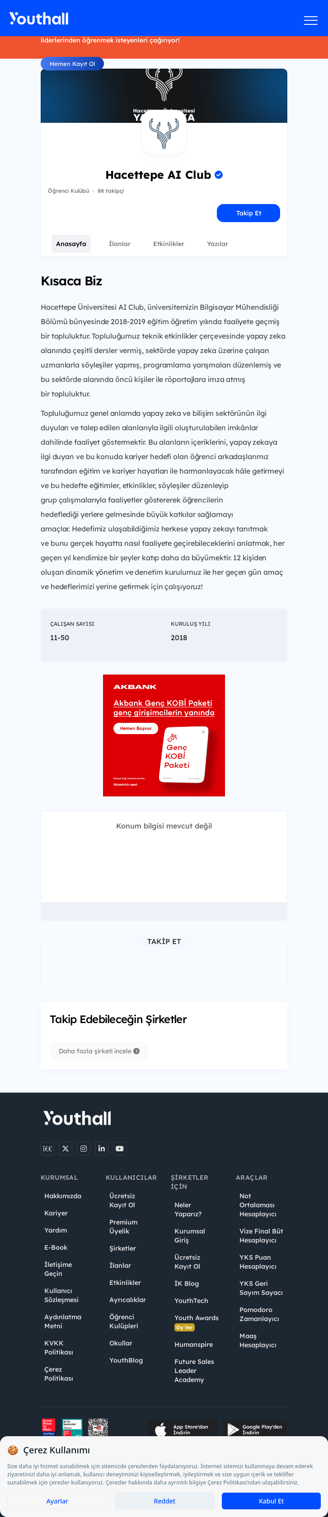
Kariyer (56, 1213)
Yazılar (217, 244)
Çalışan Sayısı (72, 623)
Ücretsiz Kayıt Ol (122, 1200)
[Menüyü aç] (311, 20)
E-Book (55, 1247)
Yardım (55, 1230)
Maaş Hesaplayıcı (257, 1340)
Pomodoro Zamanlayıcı (259, 1314)
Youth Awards (196, 1322)
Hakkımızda (62, 1196)
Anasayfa (71, 244)
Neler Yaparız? (187, 1209)
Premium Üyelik (123, 1226)
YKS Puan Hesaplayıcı (257, 1261)
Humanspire (193, 1344)
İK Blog (186, 1284)
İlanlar (120, 244)
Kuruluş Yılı (191, 623)
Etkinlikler (168, 244)
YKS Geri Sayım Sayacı (261, 1288)
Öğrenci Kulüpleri (123, 1321)
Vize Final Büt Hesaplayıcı (261, 1235)
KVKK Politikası (58, 1347)
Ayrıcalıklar (127, 1300)
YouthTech (191, 1301)
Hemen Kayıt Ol (72, 63)
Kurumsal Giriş (189, 1235)
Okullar (120, 1343)
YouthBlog (126, 1360)
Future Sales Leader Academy (194, 1371)
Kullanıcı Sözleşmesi (61, 1295)
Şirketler (122, 1248)
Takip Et (248, 213)
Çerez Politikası (58, 1373)
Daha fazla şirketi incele (99, 1051)
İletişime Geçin (58, 1269)
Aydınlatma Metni (62, 1321)
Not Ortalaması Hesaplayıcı (257, 1205)
